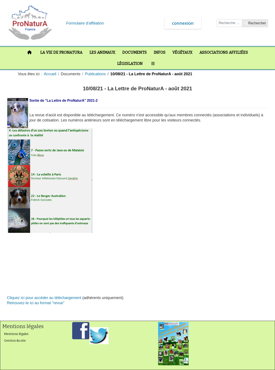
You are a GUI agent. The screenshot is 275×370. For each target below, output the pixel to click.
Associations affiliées (223, 52)
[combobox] (229, 23)
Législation (130, 63)
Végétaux (182, 52)
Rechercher (255, 23)
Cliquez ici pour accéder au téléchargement (44, 298)
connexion (183, 23)
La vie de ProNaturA (61, 52)
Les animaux (102, 52)
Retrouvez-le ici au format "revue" (35, 303)
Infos (159, 52)
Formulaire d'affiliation (85, 23)
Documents (134, 52)
